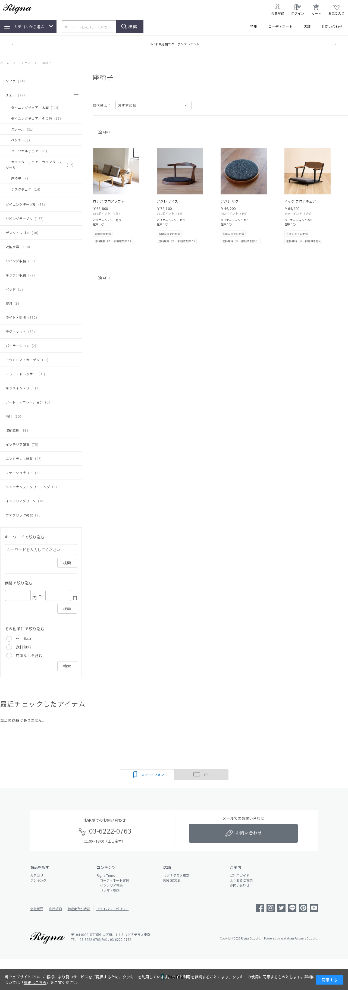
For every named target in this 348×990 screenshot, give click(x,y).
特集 (253, 26)
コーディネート (280, 26)
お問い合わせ (332, 26)
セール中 (23, 638)
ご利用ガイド (239, 875)
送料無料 (23, 647)
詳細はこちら (35, 982)
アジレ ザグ (230, 201)
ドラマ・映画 (108, 890)
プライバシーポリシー (112, 908)
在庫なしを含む (29, 655)
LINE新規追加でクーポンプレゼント (174, 44)
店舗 (307, 26)
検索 (133, 26)
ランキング (38, 880)
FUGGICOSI (171, 880)
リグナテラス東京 (176, 875)
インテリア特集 (110, 885)
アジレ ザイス (167, 201)
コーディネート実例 (113, 880)
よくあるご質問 (241, 880)
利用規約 (55, 908)
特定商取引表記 (79, 908)
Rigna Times (106, 875)
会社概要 (36, 908)
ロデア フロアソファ (109, 201)
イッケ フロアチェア (300, 201)
